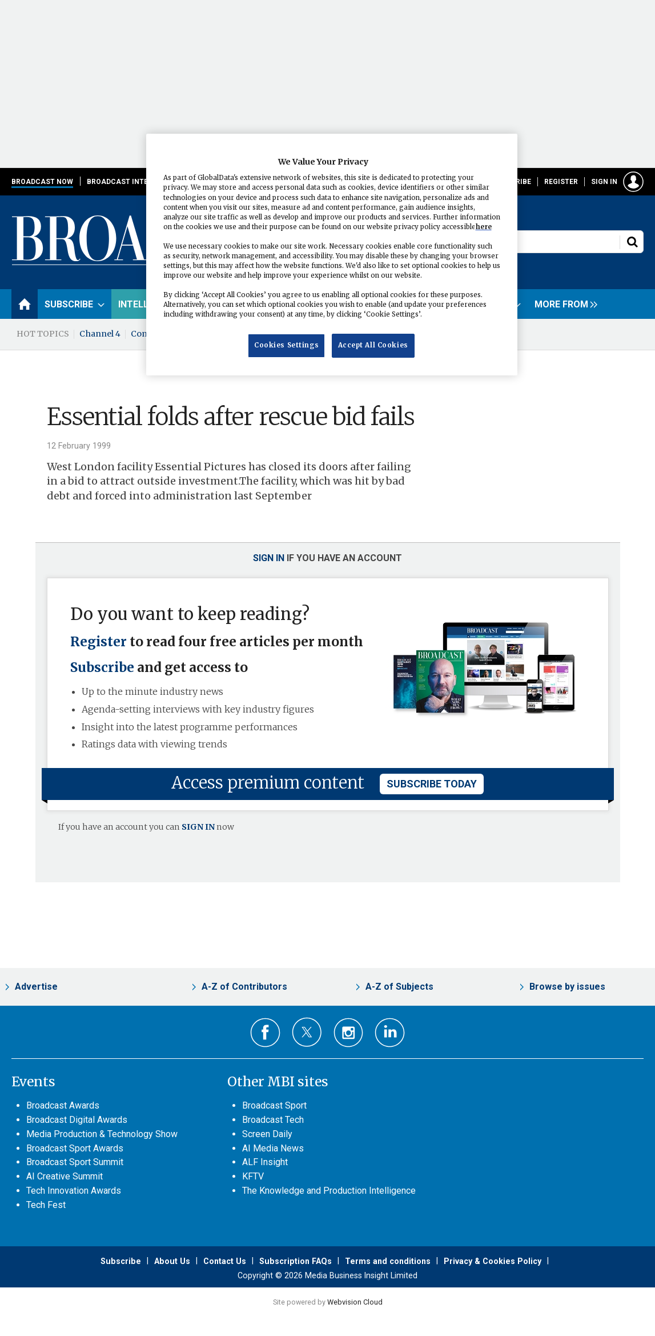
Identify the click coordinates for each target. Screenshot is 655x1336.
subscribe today (432, 784)
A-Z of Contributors (244, 986)
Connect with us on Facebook (265, 1033)
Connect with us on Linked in (390, 1033)
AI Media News (273, 1148)
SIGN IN (198, 827)
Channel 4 (99, 334)
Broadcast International (137, 182)
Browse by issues (567, 986)
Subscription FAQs (295, 1261)
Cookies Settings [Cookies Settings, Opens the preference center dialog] (286, 345)
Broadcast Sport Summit (74, 1162)
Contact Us (224, 1261)
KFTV (253, 1176)
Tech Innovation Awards (73, 1190)
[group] (563, 304)
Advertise (36, 986)
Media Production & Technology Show (102, 1134)
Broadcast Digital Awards (76, 1119)
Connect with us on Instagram (348, 1033)
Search (632, 242)
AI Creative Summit (64, 1176)
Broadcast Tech (273, 1119)
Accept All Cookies (373, 345)
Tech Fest (46, 1204)
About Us (172, 1261)
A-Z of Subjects (399, 986)
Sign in (604, 182)
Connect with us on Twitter (307, 1032)
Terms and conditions (388, 1261)
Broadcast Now (42, 182)
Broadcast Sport (274, 1105)
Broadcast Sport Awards (74, 1148)
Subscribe (102, 667)
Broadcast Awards (62, 1105)
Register (561, 182)
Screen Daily (267, 1134)
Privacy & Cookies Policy (492, 1261)
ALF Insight (265, 1162)
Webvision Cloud (355, 1302)
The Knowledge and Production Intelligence (329, 1190)
